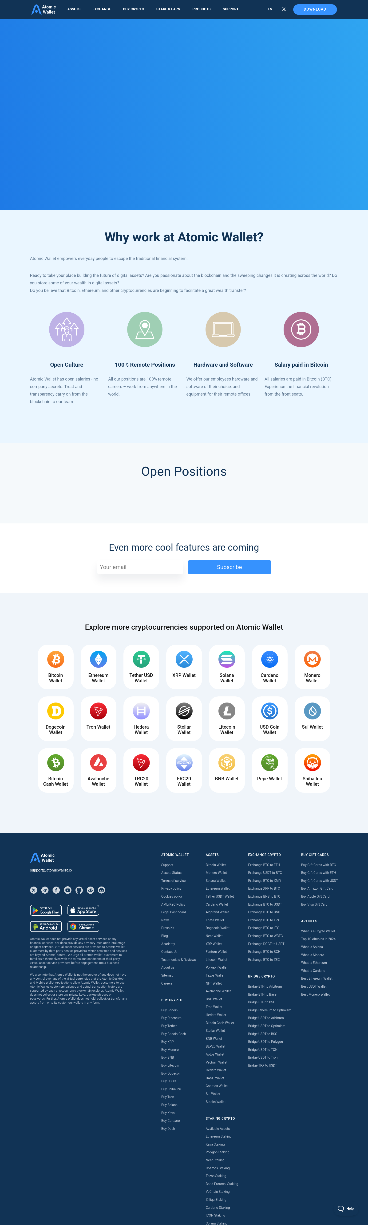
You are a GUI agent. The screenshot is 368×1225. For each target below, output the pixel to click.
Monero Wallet (216, 873)
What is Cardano (313, 971)
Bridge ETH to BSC (261, 1002)
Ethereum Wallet (218, 888)
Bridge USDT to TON (262, 1050)
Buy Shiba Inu (171, 1089)
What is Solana (312, 947)
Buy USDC (168, 1081)
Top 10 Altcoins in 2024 (318, 939)
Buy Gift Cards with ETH (318, 873)
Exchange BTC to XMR (264, 881)
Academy (168, 944)
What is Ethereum (314, 963)
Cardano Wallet (217, 904)
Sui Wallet (213, 1094)
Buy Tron (167, 1097)
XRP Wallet (214, 944)
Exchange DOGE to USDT (266, 944)
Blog (164, 936)
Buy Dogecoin (171, 1073)
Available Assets (218, 1129)
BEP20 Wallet (215, 1046)
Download (315, 9)
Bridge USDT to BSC (262, 1034)
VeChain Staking (218, 1192)
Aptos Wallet (215, 1054)
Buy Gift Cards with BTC (318, 865)
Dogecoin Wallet (218, 928)
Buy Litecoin (170, 1065)
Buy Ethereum (171, 1018)
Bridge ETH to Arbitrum (265, 986)
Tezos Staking (216, 1176)
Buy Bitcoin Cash (173, 1034)
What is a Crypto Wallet (318, 931)
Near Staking (215, 1160)
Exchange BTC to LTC (263, 928)
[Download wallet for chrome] (83, 926)
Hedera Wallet (216, 1015)
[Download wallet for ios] (83, 910)
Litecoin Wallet (216, 960)
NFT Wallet (214, 983)
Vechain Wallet (216, 1062)
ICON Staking (215, 1215)
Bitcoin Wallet (216, 865)
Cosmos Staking (218, 1168)
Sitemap (167, 975)
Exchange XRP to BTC (264, 888)
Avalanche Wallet (218, 991)
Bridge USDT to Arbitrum (266, 1018)
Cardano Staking (218, 1207)
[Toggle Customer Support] (346, 1208)
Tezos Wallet (215, 975)
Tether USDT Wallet (220, 896)
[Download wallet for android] (46, 910)
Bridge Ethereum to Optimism (269, 1010)
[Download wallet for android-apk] (46, 926)
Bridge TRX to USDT (262, 1065)
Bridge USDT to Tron (262, 1057)
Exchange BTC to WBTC (265, 936)
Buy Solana (169, 1105)
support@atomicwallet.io (51, 870)
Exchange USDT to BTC (265, 873)
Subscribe (229, 567)
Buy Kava (168, 1113)
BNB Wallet (214, 999)
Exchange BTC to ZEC (264, 960)
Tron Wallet (214, 1007)
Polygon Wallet (216, 967)
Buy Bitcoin (169, 1010)
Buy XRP (167, 1042)
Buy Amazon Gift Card (317, 888)
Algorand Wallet (217, 912)
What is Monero (312, 955)
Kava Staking (215, 1144)
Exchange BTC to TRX (264, 920)
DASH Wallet (215, 1078)
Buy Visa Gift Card (314, 904)
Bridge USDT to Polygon (265, 1042)
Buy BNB (167, 1057)
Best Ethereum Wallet (316, 978)
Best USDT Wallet (314, 986)
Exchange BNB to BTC (264, 896)
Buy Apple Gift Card (315, 896)
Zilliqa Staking (216, 1199)
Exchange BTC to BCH (264, 952)
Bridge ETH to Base (262, 994)
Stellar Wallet (215, 1031)
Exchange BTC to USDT (265, 904)
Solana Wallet (216, 881)
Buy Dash (168, 1129)
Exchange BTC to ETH (264, 865)
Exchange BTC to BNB (264, 912)
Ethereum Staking (219, 1136)
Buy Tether (169, 1026)
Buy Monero (170, 1050)
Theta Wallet (215, 920)
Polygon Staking (217, 1152)
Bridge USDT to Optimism (266, 1026)
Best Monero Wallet (315, 994)
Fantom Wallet (216, 952)
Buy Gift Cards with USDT (319, 881)
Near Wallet (214, 936)
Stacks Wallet (216, 1102)
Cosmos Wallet (217, 1086)
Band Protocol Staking (222, 1184)
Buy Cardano (170, 1121)
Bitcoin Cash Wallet (220, 1023)
